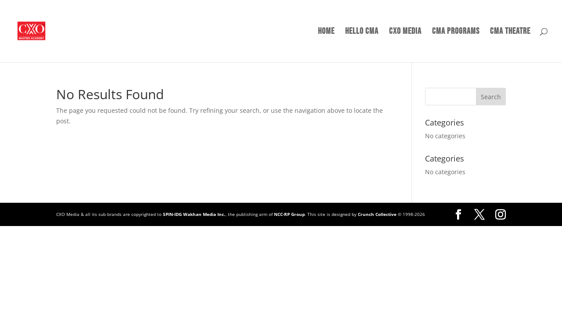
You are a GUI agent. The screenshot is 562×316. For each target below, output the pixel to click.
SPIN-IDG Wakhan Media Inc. (194, 214)
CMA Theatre (510, 32)
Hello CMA (361, 32)
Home (326, 32)
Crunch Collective (377, 214)
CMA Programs (455, 32)
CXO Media (405, 32)
